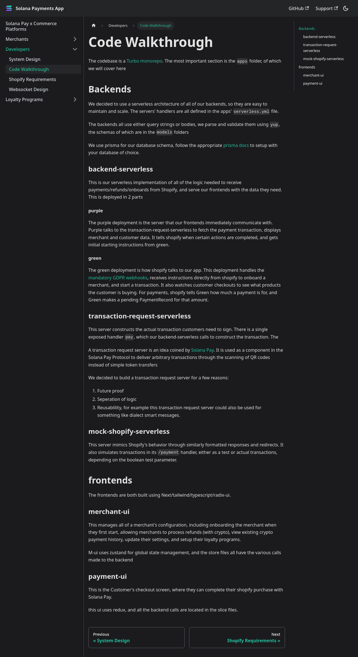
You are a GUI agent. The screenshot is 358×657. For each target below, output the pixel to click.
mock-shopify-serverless (323, 58)
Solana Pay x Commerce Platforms (31, 26)
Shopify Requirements (32, 79)
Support (326, 8)
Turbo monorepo (144, 61)
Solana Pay (202, 350)
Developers (18, 49)
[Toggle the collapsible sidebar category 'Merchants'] (75, 39)
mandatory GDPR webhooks (117, 278)
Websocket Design (28, 89)
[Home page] (93, 25)
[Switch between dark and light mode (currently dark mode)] (345, 8)
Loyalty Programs (24, 99)
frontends (307, 67)
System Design (25, 59)
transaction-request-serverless (320, 47)
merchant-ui (313, 75)
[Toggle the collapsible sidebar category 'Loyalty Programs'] (75, 99)
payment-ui (312, 83)
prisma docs (236, 145)
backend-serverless (319, 36)
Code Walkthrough (29, 69)
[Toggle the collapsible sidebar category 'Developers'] (75, 49)
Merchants (17, 39)
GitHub (299, 8)
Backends (307, 28)
